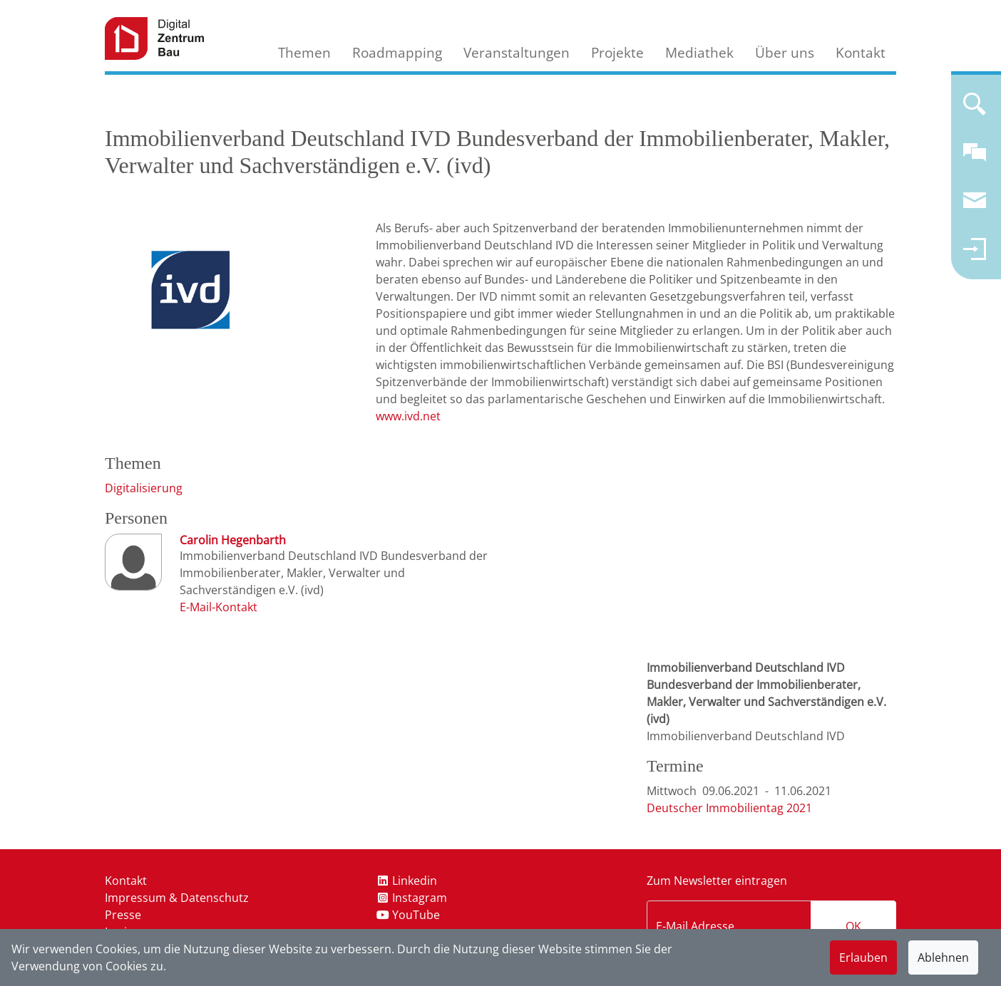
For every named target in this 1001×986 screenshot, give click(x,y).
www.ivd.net (408, 416)
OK (853, 926)
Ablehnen (943, 957)
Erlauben (863, 957)
